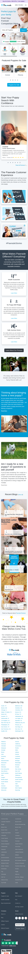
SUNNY (22, 1)
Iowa (2, 754)
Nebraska (3, 766)
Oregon (3, 777)
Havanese (3, 849)
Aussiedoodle (18, 818)
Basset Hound (18, 821)
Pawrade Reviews (21, 613)
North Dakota (18, 773)
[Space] (6, 934)
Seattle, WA (4, 731)
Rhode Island (4, 779)
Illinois (2, 752)
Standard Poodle (18, 879)
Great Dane (17, 846)
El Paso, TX (18, 714)
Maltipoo (17, 854)
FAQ (16, 899)
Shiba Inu (17, 874)
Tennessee (18, 781)
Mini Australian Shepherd (20, 860)
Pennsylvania (18, 777)
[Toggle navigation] (25, 5)
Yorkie (16, 882)
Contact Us (17, 903)
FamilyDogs (14, 50)
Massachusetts (5, 760)
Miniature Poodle (5, 863)
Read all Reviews (20, 165)
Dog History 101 (9, 589)
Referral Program (5, 928)
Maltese (3, 854)
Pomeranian (3, 868)
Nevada (17, 766)
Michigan (17, 760)
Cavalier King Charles (6, 832)
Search (23, 30)
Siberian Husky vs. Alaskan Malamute (12, 570)
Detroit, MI (3, 714)
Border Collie (18, 827)
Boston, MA (4, 708)
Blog (2, 917)
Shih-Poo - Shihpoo (19, 877)
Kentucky (3, 756)
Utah (16, 783)
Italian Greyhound (19, 849)
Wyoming (17, 790)
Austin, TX (3, 705)
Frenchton (17, 841)
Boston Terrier (4, 829)
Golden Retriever (19, 843)
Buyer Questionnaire (6, 903)
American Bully (4, 818)
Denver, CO (18, 712)
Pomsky (17, 868)
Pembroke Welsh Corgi (20, 866)
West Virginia (18, 788)
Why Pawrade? (18, 896)
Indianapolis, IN (19, 716)
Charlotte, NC (18, 708)
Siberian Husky (4, 879)
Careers (3, 924)
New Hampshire (5, 769)
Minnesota (3, 762)
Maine (2, 758)
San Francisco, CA (6, 729)
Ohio (2, 775)
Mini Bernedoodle (5, 857)
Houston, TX (4, 716)
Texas (2, 783)
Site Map (17, 906)
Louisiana (17, 756)
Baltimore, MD (18, 705)
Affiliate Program (5, 921)
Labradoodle (4, 852)
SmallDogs (5, 50)
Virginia (17, 785)
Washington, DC (19, 731)
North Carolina (4, 773)
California (17, 743)
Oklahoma (17, 775)
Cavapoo (17, 832)
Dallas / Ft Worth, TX (6, 712)
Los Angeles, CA (5, 720)
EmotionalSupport (23, 50)
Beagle (2, 824)
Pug (2, 871)
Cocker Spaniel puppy (8, 148)
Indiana (17, 752)
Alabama (3, 741)
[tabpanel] (7, 72)
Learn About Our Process (14, 350)
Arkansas (3, 743)
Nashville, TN (18, 720)
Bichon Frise (4, 827)
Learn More (14, 293)
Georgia (3, 750)
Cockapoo (17, 835)
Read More (4, 411)
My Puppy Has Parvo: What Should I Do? (14, 515)
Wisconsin (3, 790)
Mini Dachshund (18, 857)
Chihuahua (3, 835)
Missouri (3, 764)
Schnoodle (3, 874)
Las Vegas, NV (19, 718)
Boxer (16, 829)
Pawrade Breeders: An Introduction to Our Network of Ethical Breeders (13, 552)
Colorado (3, 745)
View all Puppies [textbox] (7, 30)
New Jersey (18, 769)
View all (20, 494)
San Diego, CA (19, 726)
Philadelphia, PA (5, 724)
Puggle (16, 871)
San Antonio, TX (5, 726)
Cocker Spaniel (4, 838)
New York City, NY (5, 722)
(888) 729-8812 (19, 5)
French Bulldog (4, 841)
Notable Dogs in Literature (11, 608)
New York (17, 771)
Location (22, 906)
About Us (3, 914)
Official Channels (19, 914)
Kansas (17, 754)
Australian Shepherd (5, 821)
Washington (4, 788)
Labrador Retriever (19, 852)
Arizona (17, 741)
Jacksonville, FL (5, 718)
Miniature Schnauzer (19, 863)
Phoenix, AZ (18, 724)
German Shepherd (5, 843)
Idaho (16, 750)
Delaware (3, 748)
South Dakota (4, 781)
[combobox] (10, 30)
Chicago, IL (4, 710)
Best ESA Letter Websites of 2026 (13, 534)
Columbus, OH (19, 710)
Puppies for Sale (14, 85)
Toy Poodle (3, 882)
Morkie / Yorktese (5, 866)
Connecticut (18, 745)
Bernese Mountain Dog (20, 824)
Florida (17, 748)
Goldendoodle (4, 846)
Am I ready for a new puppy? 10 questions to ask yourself (13, 467)
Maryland (17, 758)
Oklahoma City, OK (20, 722)
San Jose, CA (18, 729)
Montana (17, 764)
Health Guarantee (5, 899)
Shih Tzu (3, 877)
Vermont (3, 785)
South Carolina (19, 779)
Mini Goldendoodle (5, 860)
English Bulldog (18, 838)
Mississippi (18, 762)
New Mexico (4, 771)
